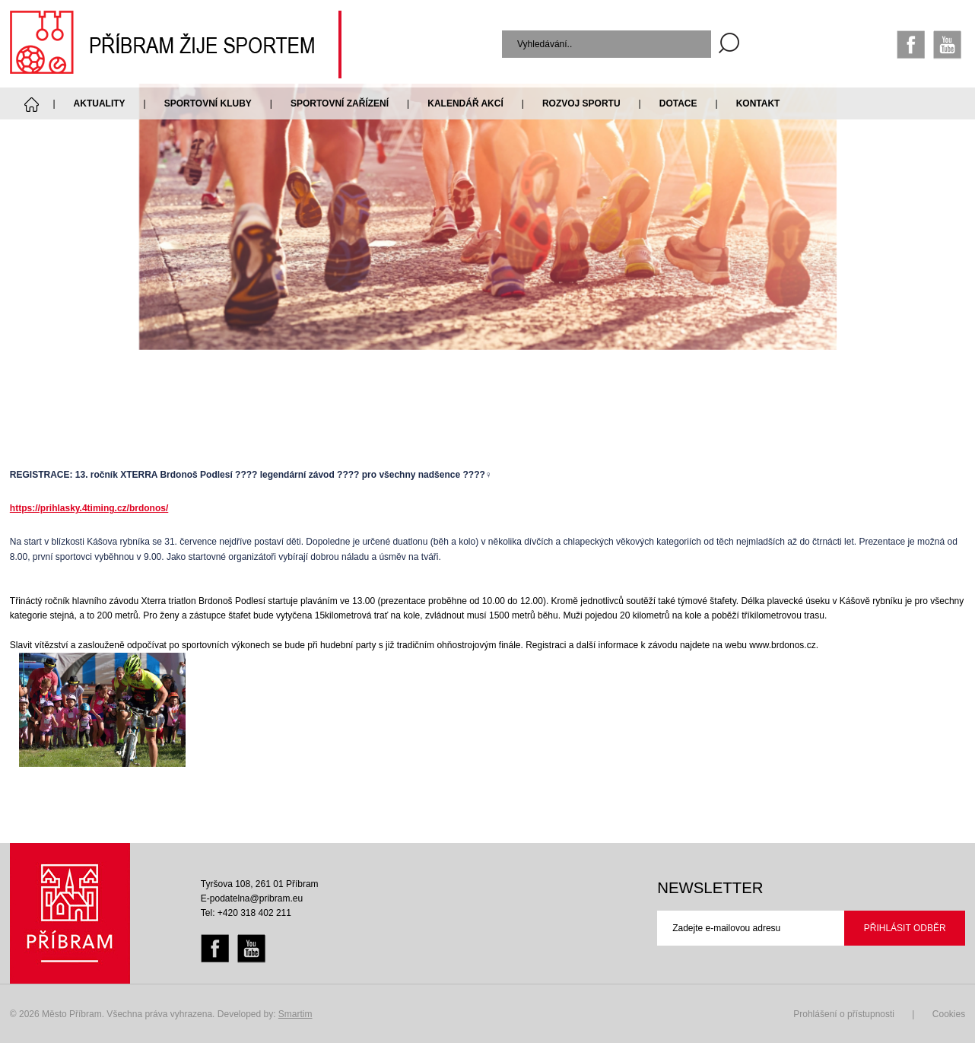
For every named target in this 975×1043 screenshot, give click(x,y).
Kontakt (758, 103)
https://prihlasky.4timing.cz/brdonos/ (89, 508)
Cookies (948, 1014)
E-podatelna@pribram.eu (252, 898)
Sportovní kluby (208, 103)
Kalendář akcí (465, 103)
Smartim (295, 1014)
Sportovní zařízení (340, 103)
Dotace (678, 103)
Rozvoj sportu (581, 103)
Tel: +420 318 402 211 (246, 913)
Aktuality (99, 103)
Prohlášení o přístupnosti (843, 1014)
